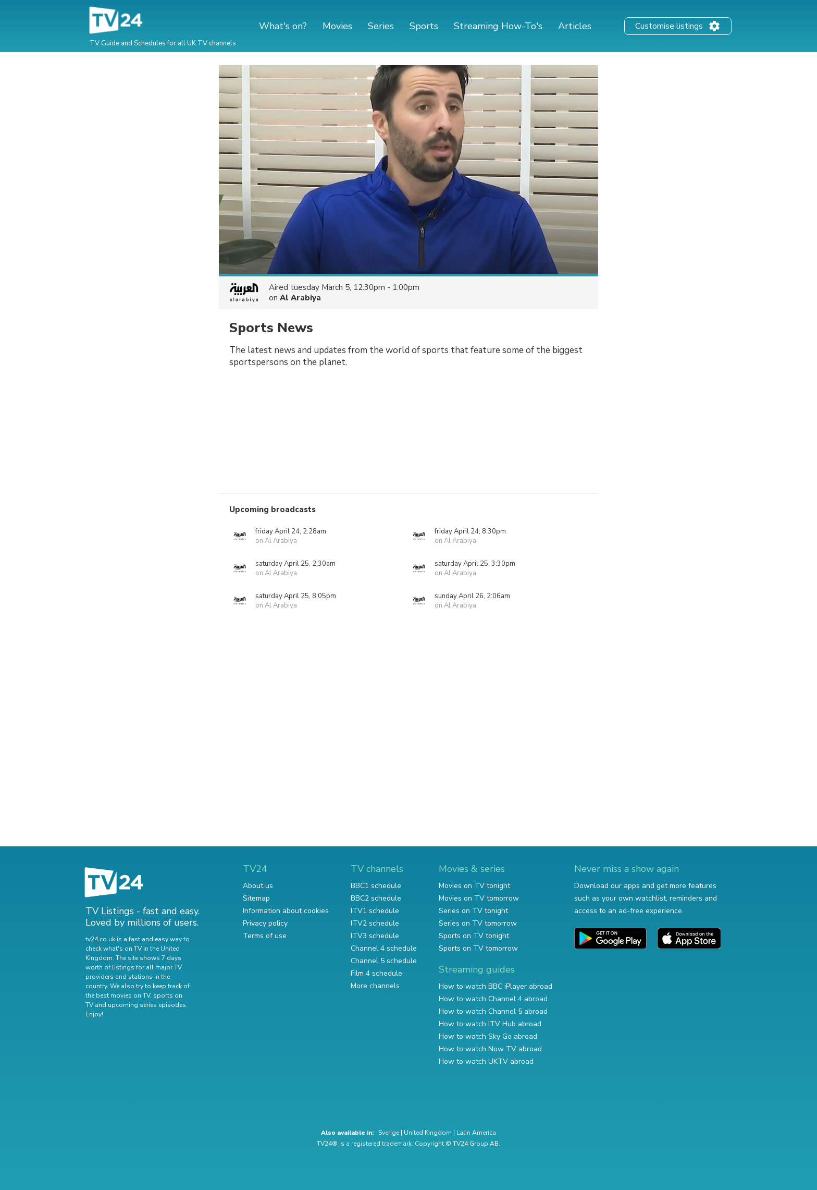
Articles (574, 26)
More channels (375, 986)
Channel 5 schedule (384, 961)
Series (381, 26)
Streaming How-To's (498, 26)
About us (258, 886)
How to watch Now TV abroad (490, 1049)
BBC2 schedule (376, 898)
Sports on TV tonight (474, 936)
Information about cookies (286, 911)
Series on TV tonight (473, 911)
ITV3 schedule (375, 936)
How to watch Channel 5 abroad (493, 1011)
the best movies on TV (117, 995)
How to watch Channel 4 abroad (493, 999)
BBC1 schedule (376, 886)
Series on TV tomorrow (478, 923)
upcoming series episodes (147, 1005)
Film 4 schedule (376, 973)
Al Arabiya (300, 298)
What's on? (283, 26)
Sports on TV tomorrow (478, 948)
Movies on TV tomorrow (479, 898)
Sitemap (256, 898)
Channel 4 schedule (384, 948)
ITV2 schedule (375, 923)
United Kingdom (428, 1132)
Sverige (388, 1132)
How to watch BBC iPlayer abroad (495, 986)
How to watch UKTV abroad (486, 1061)
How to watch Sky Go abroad (488, 1036)
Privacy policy (265, 923)
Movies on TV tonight (474, 886)
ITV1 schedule (375, 911)
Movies (337, 26)
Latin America (476, 1132)
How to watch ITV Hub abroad (490, 1024)
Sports (424, 26)
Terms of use (265, 936)
